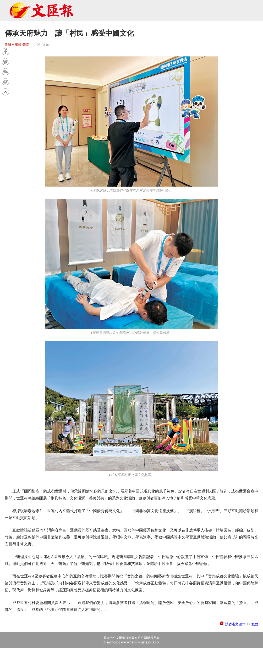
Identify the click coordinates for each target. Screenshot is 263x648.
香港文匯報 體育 (17, 45)
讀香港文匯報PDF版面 (241, 624)
